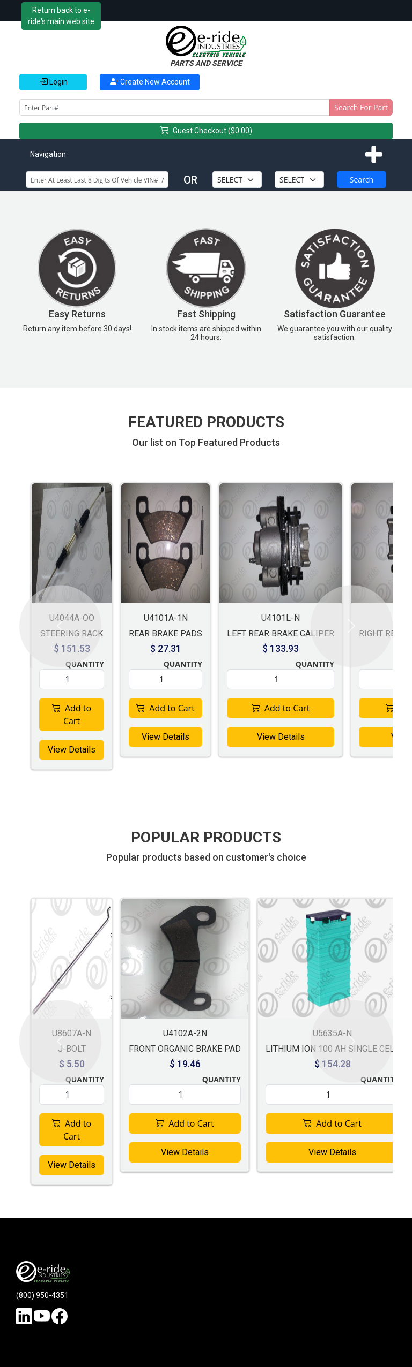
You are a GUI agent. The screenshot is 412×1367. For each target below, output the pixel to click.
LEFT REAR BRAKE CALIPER (280, 633)
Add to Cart (71, 714)
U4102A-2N (185, 1033)
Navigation (48, 154)
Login (53, 81)
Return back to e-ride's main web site (61, 16)
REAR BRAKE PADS (165, 633)
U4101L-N (280, 618)
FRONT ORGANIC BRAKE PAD (185, 1049)
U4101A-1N (166, 618)
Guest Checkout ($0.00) (206, 131)
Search (361, 179)
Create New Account (150, 81)
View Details (71, 750)
